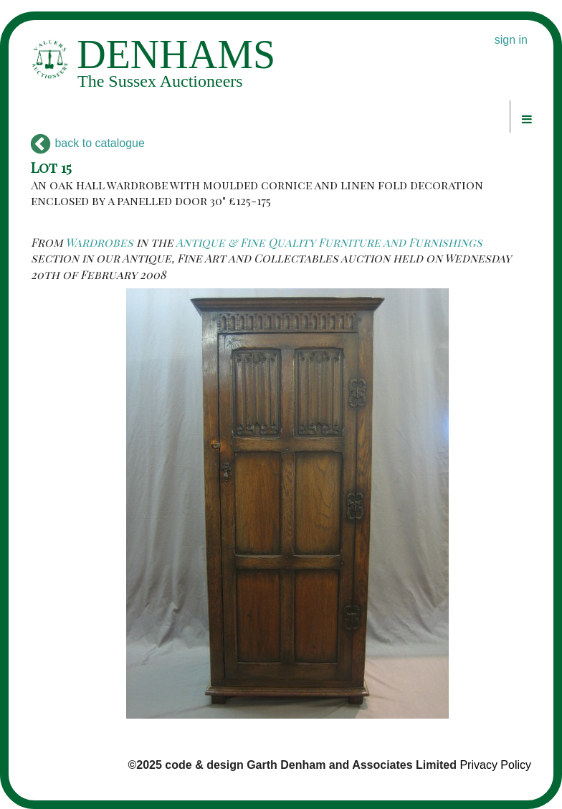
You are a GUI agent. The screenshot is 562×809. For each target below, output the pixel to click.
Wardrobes (99, 242)
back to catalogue (88, 143)
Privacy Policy (495, 765)
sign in (511, 40)
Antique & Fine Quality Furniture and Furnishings (329, 242)
